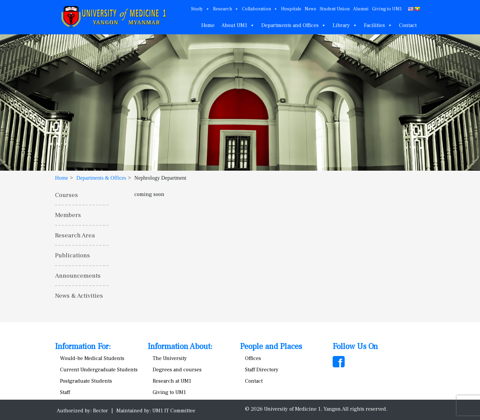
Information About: (180, 346)
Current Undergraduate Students (99, 369)
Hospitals (291, 9)
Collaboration (260, 9)
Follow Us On (355, 346)
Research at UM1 (172, 381)
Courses (66, 195)
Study (200, 9)
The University (170, 358)
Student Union (335, 9)
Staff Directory (262, 369)
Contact (408, 25)
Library (345, 25)
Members (68, 215)
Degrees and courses (177, 369)
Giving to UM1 (387, 9)
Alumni (361, 9)
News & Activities (79, 296)
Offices (253, 358)
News (310, 9)
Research (226, 9)
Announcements (78, 276)
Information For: (83, 346)
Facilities (378, 25)
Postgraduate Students (86, 381)
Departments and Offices (293, 25)
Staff (65, 392)
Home (208, 25)
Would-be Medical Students (92, 358)
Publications (72, 255)
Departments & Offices (101, 178)
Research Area (75, 235)
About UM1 (238, 25)
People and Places (271, 346)
